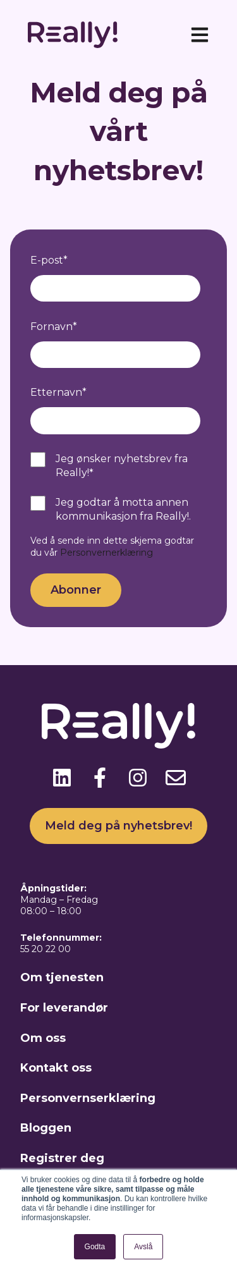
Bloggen (45, 1128)
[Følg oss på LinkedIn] (62, 777)
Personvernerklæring (106, 552)
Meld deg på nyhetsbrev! (118, 826)
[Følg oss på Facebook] (100, 777)
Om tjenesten (62, 977)
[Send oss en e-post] (176, 777)
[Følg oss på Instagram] (138, 777)
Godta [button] (95, 1246)
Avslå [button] (143, 1246)
